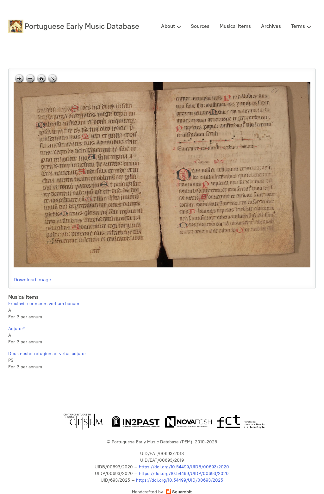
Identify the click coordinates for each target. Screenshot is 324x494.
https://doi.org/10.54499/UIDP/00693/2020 (184, 473)
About (168, 26)
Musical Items (235, 26)
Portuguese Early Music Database (82, 26)
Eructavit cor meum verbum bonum (43, 303)
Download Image (32, 280)
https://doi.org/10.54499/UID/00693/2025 (179, 480)
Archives (271, 26)
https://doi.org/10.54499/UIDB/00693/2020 (184, 467)
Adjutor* (16, 328)
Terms (298, 26)
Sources (200, 26)
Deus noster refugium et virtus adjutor (47, 353)
